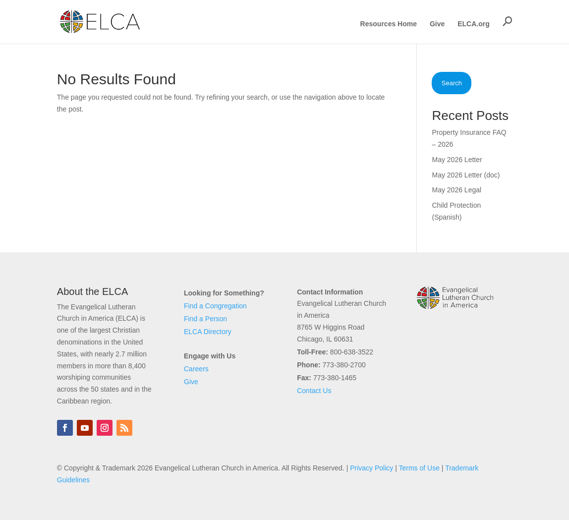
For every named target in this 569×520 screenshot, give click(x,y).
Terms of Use (418, 468)
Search (452, 83)
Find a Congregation (215, 306)
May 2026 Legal (456, 190)
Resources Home (388, 24)
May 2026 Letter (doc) (466, 175)
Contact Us (314, 391)
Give (437, 24)
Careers (196, 369)
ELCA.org (473, 24)
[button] (507, 21)
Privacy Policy (371, 468)
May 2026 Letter (457, 160)
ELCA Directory (207, 332)
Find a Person (205, 319)
